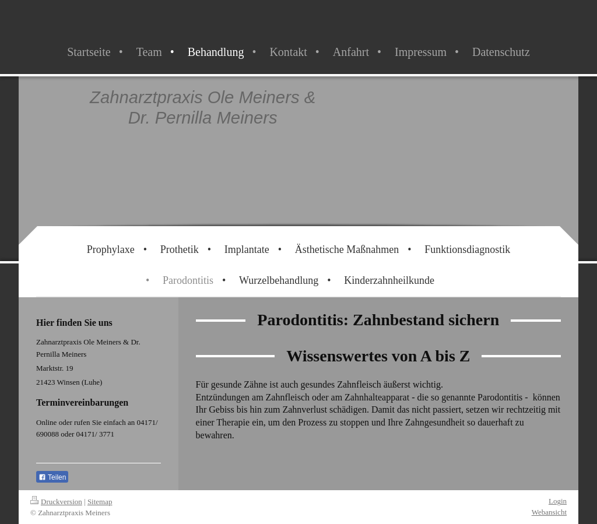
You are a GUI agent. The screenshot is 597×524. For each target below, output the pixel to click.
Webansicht (549, 512)
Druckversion (56, 501)
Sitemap (100, 501)
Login (558, 501)
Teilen (52, 477)
